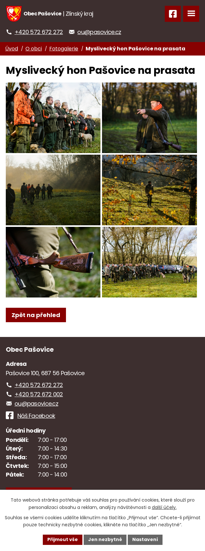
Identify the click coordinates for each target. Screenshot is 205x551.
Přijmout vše (62, 539)
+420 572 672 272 (38, 32)
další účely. (164, 507)
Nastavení (145, 539)
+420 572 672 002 (38, 394)
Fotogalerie (63, 48)
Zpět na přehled (36, 315)
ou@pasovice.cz (99, 32)
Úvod (11, 48)
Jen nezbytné (105, 539)
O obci (33, 48)
